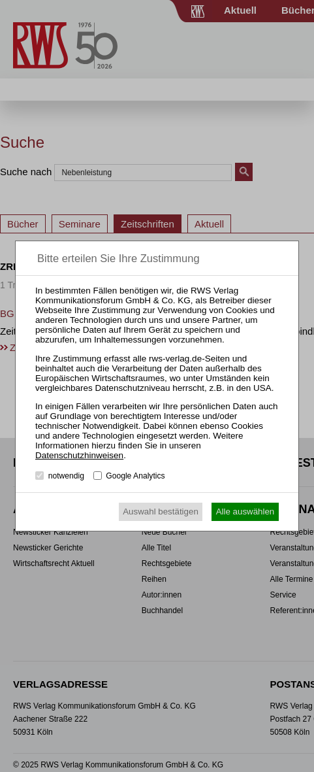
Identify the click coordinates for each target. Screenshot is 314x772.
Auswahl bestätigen (160, 511)
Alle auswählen (245, 511)
